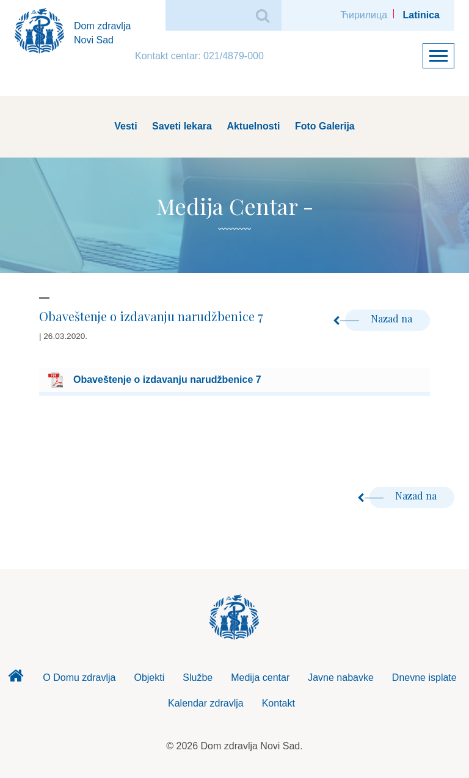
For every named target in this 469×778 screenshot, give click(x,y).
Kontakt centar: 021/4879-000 (199, 56)
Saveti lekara (182, 126)
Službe (198, 677)
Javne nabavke (341, 677)
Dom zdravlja (15, 679)
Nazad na (380, 318)
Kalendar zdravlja (206, 703)
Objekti (149, 677)
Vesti (125, 126)
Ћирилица (363, 15)
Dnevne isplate (424, 677)
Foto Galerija (325, 126)
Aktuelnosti (253, 126)
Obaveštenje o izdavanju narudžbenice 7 (167, 379)
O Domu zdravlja (79, 677)
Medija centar (260, 677)
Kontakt (278, 703)
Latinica (421, 15)
